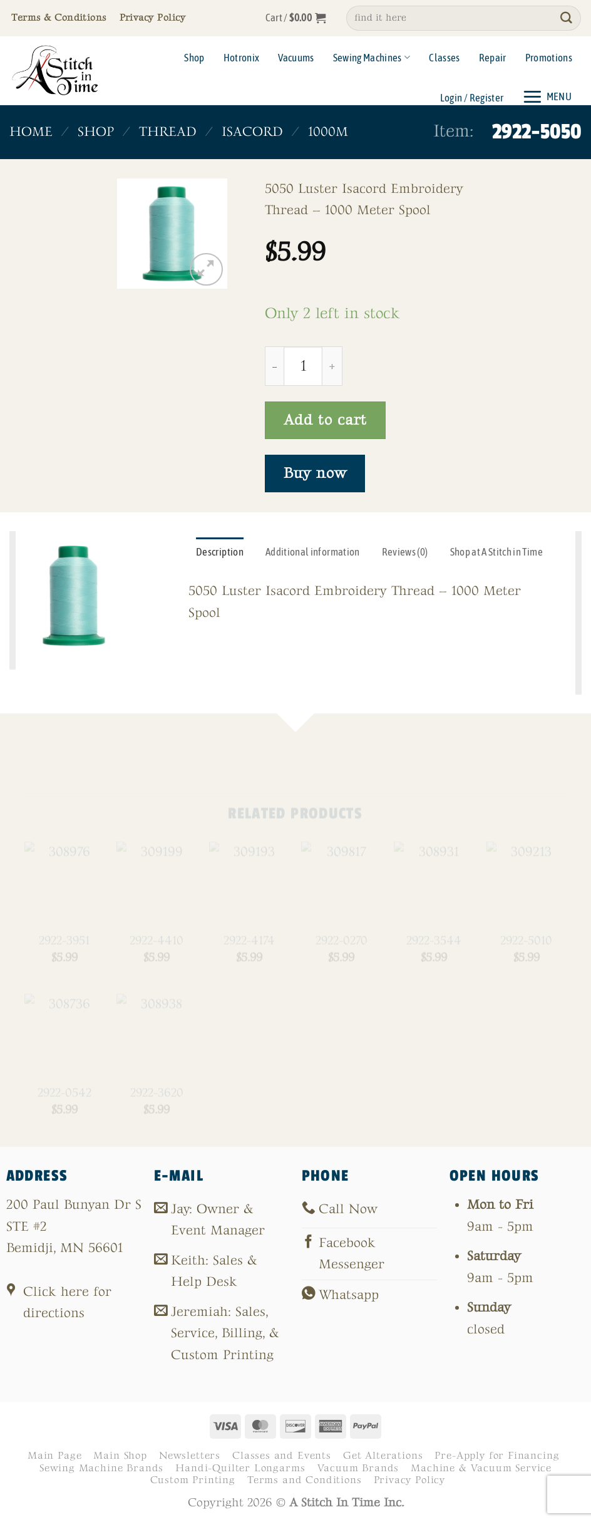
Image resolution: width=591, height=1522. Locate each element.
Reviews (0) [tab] (405, 552)
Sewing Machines (372, 57)
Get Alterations (383, 1455)
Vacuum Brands (358, 1468)
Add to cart (325, 420)
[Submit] (566, 18)
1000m (328, 132)
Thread (168, 132)
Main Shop (119, 1455)
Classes (444, 57)
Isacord (252, 132)
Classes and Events (281, 1455)
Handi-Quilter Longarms (240, 1468)
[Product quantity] (303, 365)
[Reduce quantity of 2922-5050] (274, 365)
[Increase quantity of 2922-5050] (332, 365)
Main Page (54, 1455)
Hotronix (242, 57)
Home (31, 132)
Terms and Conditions (304, 1480)
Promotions (548, 57)
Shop (194, 57)
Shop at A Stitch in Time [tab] (496, 552)
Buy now (315, 473)
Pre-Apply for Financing (496, 1455)
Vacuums (296, 57)
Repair (492, 57)
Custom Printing (192, 1480)
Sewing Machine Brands (101, 1468)
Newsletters (189, 1455)
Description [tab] (220, 552)
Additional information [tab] (312, 552)
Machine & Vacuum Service (481, 1468)
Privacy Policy (410, 1480)
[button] (295, 18)
